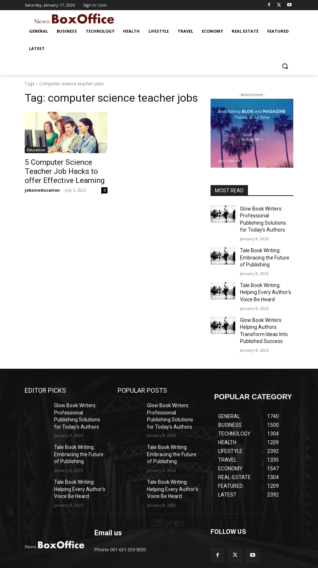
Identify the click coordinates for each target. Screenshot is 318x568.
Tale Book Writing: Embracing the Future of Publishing (264, 252)
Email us (108, 509)
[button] (284, 66)
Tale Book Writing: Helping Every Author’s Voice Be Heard (266, 284)
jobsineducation (42, 186)
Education (36, 149)
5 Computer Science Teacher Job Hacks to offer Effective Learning (64, 169)
